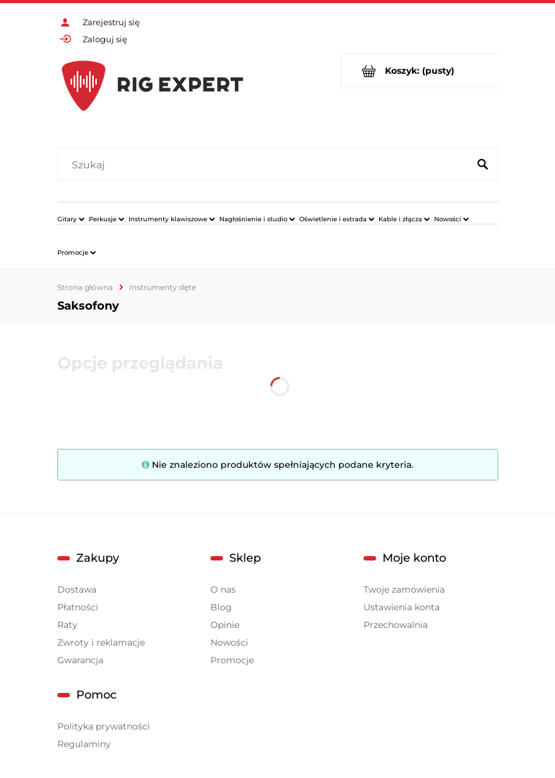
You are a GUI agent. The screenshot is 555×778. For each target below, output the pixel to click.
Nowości (229, 642)
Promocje (232, 660)
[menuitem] (70, 219)
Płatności (77, 607)
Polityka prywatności (103, 726)
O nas (223, 589)
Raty (67, 624)
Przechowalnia (395, 624)
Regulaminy (84, 744)
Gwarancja (80, 660)
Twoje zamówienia (404, 589)
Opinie (224, 624)
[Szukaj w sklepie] (265, 165)
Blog (221, 607)
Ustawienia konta (401, 607)
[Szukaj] (483, 165)
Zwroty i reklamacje (101, 642)
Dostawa (76, 589)
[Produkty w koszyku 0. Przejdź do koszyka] (419, 71)
